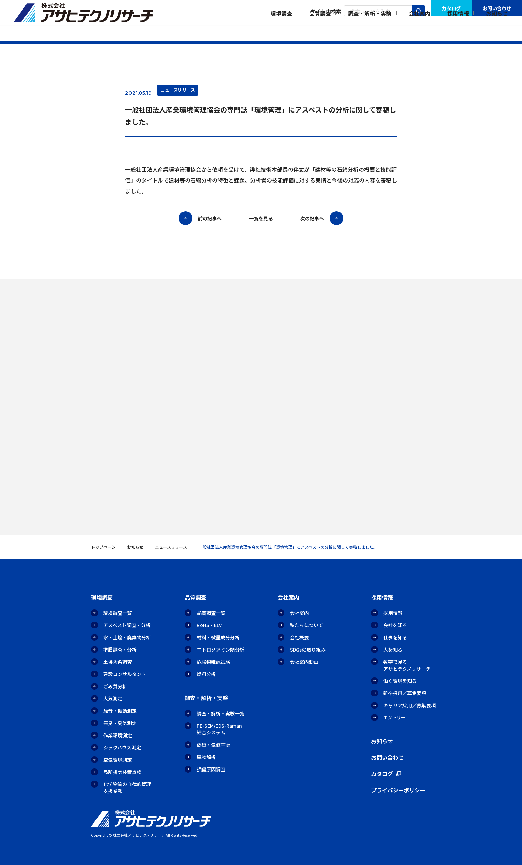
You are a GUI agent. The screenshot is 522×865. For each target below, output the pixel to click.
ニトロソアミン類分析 (220, 649)
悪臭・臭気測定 (120, 723)
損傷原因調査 (211, 769)
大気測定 (112, 698)
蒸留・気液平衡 (213, 744)
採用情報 (392, 612)
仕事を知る (395, 637)
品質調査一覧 (211, 612)
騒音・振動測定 (120, 710)
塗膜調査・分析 (120, 649)
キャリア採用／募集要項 (409, 705)
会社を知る (395, 625)
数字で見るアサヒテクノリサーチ (407, 665)
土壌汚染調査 (117, 661)
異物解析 (206, 757)
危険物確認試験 (213, 661)
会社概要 (299, 637)
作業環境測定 (117, 735)
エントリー (394, 717)
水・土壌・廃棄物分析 (127, 637)
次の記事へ (312, 218)
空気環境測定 (117, 759)
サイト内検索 (326, 11)
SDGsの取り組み (308, 649)
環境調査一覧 (117, 612)
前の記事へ (210, 218)
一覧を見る (261, 218)
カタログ (451, 8)
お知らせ (497, 26)
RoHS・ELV (209, 625)
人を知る (392, 649)
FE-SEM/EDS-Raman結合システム (219, 729)
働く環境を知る (400, 680)
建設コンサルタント (124, 674)
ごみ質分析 (115, 686)
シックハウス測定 (122, 747)
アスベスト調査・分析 (127, 625)
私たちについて (306, 625)
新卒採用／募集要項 (404, 693)
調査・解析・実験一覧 (220, 713)
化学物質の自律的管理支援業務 (127, 787)
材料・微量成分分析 (218, 637)
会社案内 (299, 612)
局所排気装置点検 (122, 771)
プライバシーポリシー (398, 790)
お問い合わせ (497, 8)
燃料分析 (206, 674)
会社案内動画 (304, 661)
